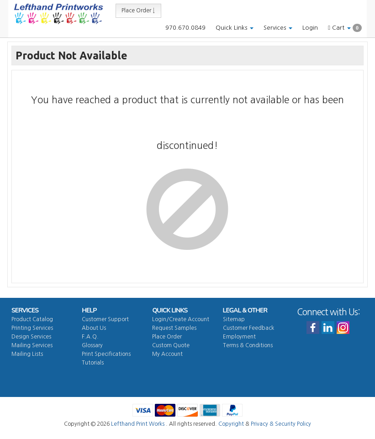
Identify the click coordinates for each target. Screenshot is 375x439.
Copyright (231, 424)
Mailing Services (32, 345)
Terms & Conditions (248, 345)
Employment (239, 336)
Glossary (92, 345)
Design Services (31, 336)
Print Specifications (106, 354)
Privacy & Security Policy (281, 424)
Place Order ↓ (138, 10)
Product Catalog (32, 319)
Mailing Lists (27, 354)
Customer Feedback (248, 328)
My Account (167, 354)
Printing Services (32, 328)
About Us (94, 328)
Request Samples (174, 328)
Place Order (167, 336)
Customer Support (105, 319)
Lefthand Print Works (137, 424)
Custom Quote (171, 345)
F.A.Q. (90, 336)
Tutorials (93, 362)
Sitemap (234, 319)
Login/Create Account (180, 319)
